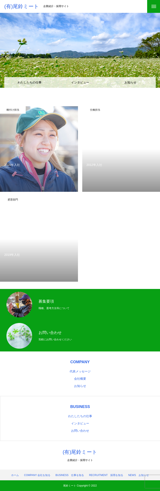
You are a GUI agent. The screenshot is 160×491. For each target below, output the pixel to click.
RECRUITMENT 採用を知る (106, 475)
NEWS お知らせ (138, 475)
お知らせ (130, 82)
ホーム (15, 475)
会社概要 (80, 378)
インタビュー (80, 82)
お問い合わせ (80, 430)
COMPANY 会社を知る (37, 475)
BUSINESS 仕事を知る (69, 475)
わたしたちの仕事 (30, 82)
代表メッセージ (80, 371)
